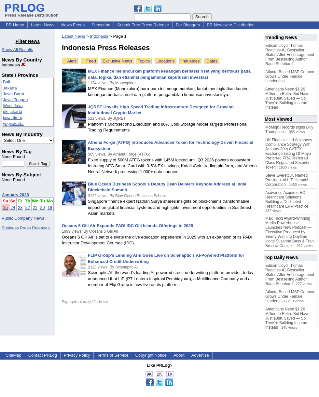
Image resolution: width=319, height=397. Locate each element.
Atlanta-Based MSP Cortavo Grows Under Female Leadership (289, 76)
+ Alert (70, 61)
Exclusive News (117, 61)
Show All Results (17, 49)
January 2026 (15, 194)
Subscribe (100, 24)
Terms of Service (113, 355)
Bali (6, 81)
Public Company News (23, 218)
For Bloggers (188, 24)
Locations (166, 61)
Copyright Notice (151, 355)
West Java (12, 105)
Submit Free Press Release (143, 24)
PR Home (15, 24)
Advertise (200, 355)
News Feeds (73, 24)
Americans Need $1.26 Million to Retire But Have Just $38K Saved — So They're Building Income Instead (287, 98)
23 (20, 207)
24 (12, 207)
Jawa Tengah (15, 99)
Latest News (42, 24)
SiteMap (13, 355)
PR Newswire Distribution (231, 24)
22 (27, 207)
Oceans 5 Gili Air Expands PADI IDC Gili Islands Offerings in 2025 (127, 225)
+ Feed (89, 61)
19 (50, 207)
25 (5, 207)
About (179, 355)
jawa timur (12, 117)
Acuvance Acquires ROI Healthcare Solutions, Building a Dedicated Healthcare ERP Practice (287, 199)
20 (42, 207)
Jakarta (10, 88)
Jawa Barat (13, 93)
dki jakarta (12, 111)
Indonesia (13, 64)
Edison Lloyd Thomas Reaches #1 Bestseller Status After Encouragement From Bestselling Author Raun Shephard (289, 54)
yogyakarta (13, 123)
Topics (144, 61)
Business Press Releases (25, 228)
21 (35, 207)
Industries (190, 61)
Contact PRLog (42, 355)
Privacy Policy (77, 355)
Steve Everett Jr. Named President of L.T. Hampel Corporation (286, 180)
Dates (211, 61)
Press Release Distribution (32, 13)
